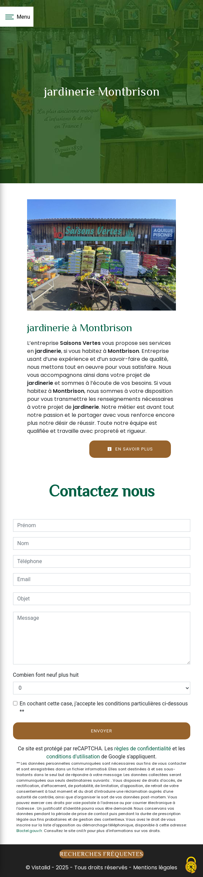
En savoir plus (130, 448)
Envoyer (101, 730)
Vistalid (40, 867)
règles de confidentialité (142, 748)
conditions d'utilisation (73, 756)
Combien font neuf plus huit (46, 675)
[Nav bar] (16, 17)
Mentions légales (154, 867)
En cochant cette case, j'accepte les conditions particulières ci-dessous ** (104, 707)
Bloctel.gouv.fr (29, 830)
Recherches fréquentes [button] (101, 854)
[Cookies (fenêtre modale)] (191, 865)
